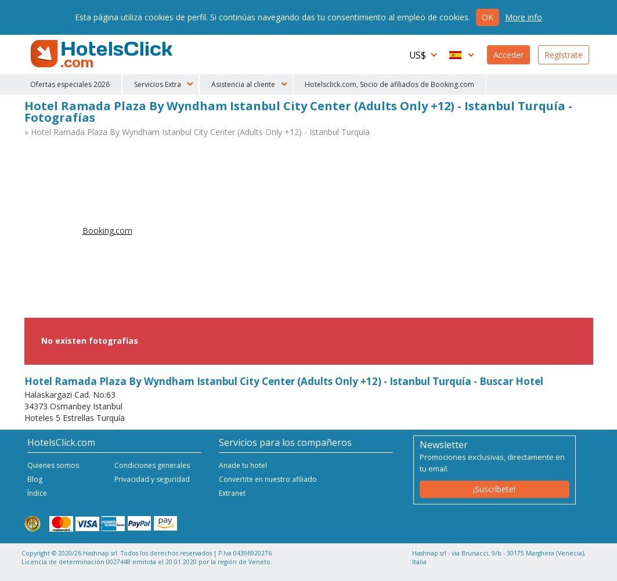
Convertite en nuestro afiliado (268, 479)
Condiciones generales (152, 465)
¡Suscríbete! (494, 489)
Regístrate (563, 54)
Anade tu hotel (243, 465)
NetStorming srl (545, 568)
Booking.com (107, 230)
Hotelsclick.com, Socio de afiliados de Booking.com (389, 84)
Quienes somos (53, 465)
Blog (34, 479)
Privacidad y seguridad (152, 479)
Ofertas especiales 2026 (70, 84)
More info (523, 17)
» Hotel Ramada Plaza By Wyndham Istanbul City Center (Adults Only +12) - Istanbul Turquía (197, 131)
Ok (487, 17)
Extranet (232, 493)
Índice (37, 493)
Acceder (508, 54)
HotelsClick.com (102, 53)
